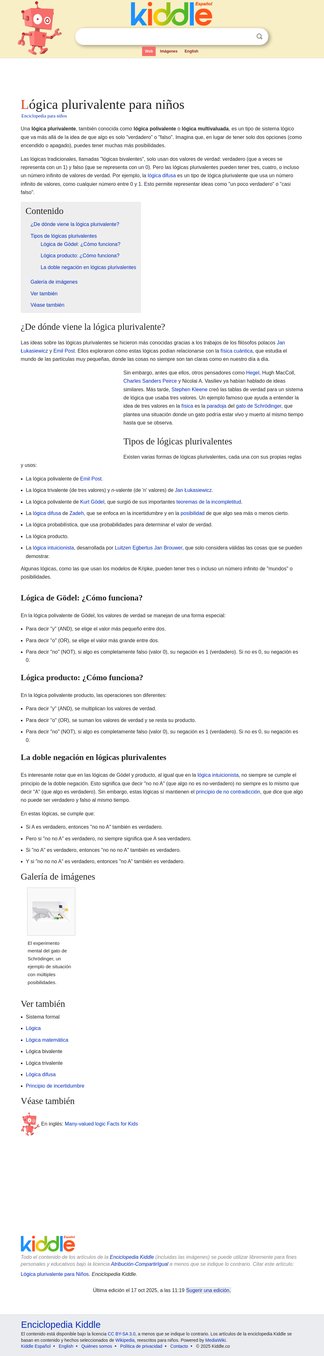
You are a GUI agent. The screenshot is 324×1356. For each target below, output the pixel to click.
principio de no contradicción (228, 791)
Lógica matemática (47, 1040)
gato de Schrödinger (258, 406)
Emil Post (64, 351)
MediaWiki (215, 1340)
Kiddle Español (36, 1346)
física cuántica (236, 351)
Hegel (252, 372)
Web (149, 51)
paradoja (216, 406)
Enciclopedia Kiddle (132, 1257)
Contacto (179, 1346)
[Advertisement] (161, 76)
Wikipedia (125, 1340)
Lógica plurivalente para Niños (55, 1274)
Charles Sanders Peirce (150, 381)
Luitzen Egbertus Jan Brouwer (148, 547)
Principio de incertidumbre (55, 1086)
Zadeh (76, 513)
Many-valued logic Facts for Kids (101, 1124)
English (191, 51)
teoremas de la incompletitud (208, 502)
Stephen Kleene (189, 389)
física (187, 406)
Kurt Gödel (92, 502)
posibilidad (193, 513)
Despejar (246, 36)
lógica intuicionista (53, 547)
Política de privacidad (141, 1346)
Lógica (33, 1028)
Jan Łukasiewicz (193, 490)
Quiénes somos (96, 1346)
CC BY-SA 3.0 (121, 1333)
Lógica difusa (41, 1074)
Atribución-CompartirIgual (139, 1264)
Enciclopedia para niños (44, 115)
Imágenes (169, 51)
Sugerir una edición (207, 1290)
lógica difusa (162, 175)
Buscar (259, 36)
